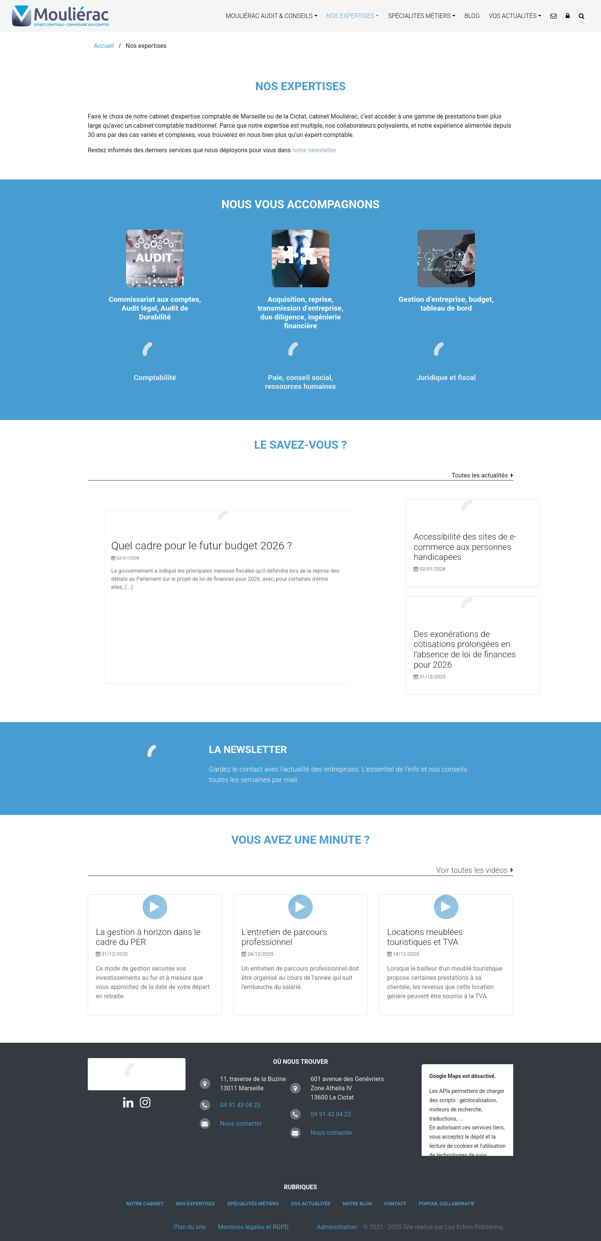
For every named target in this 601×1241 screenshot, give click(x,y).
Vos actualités (513, 16)
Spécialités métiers (419, 16)
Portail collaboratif (447, 1203)
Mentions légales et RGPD (253, 1227)
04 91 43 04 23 (240, 1105)
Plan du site (190, 1227)
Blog (472, 16)
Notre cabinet (145, 1203)
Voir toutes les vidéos (471, 870)
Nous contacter (241, 1123)
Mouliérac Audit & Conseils (269, 16)
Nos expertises (350, 16)
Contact (395, 1203)
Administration (337, 1227)
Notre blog (357, 1203)
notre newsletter (314, 150)
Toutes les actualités (480, 475)
